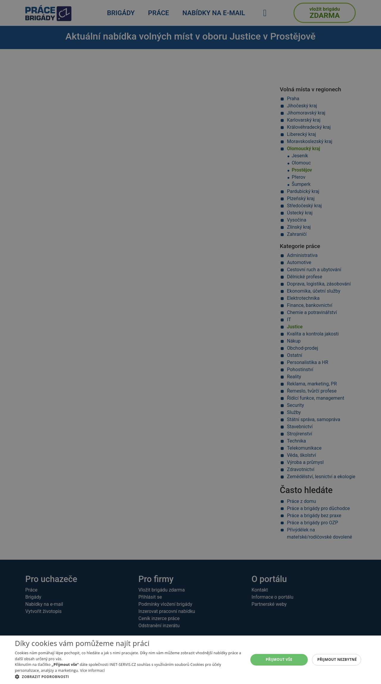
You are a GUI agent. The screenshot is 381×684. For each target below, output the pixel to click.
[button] (128, 677)
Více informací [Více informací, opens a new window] (92, 670)
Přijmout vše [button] (279, 659)
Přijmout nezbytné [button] (337, 659)
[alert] (190, 342)
